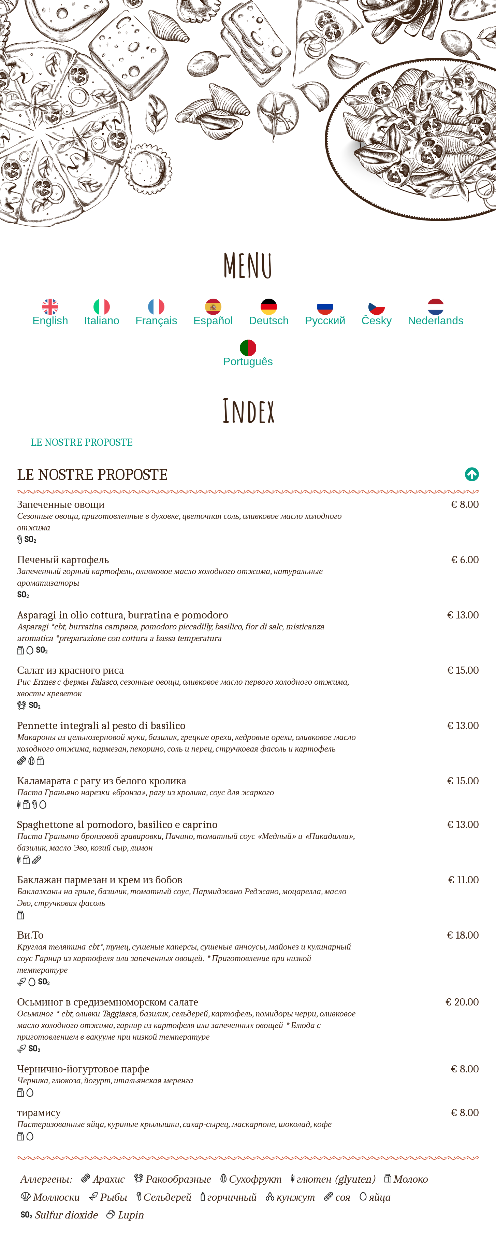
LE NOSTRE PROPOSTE (82, 442)
